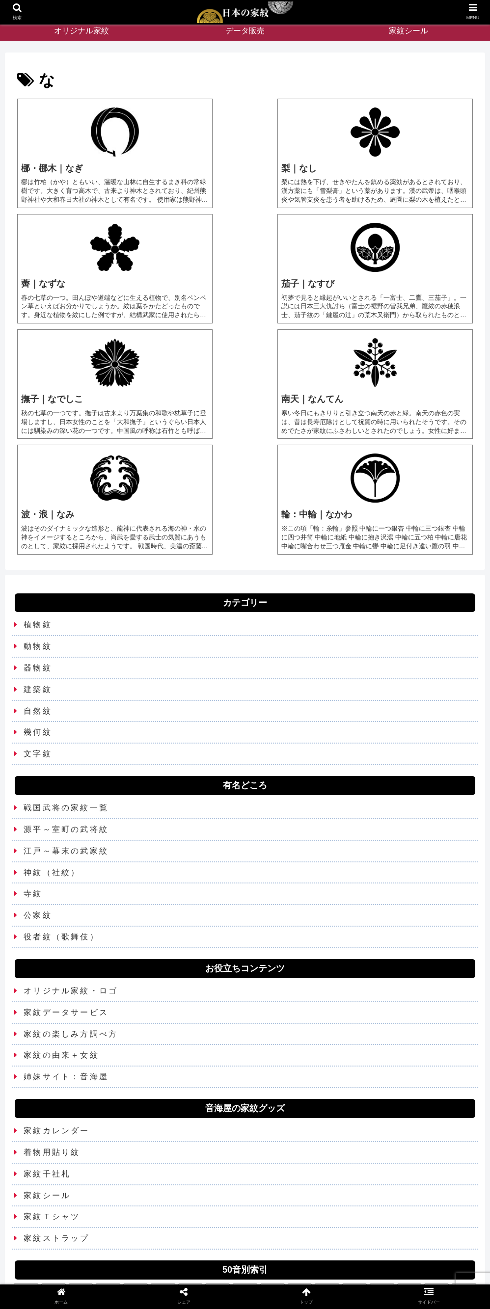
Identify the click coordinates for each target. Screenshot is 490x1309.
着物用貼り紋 (52, 1037)
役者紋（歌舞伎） (61, 822)
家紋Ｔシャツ (52, 1101)
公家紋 (38, 800)
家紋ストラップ (56, 1123)
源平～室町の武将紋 (66, 714)
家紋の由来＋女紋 (61, 940)
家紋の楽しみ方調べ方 (71, 918)
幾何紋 (38, 617)
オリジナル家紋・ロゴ (71, 876)
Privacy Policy (270, 1278)
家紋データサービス (66, 897)
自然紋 (38, 595)
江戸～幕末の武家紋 (66, 736)
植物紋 (38, 510)
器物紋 (38, 553)
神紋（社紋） (52, 757)
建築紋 (38, 574)
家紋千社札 (47, 1059)
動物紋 (38, 531)
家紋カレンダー (56, 1016)
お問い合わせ (218, 1278)
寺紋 (33, 779)
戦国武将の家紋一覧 (66, 693)
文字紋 (38, 639)
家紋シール (47, 1080)
